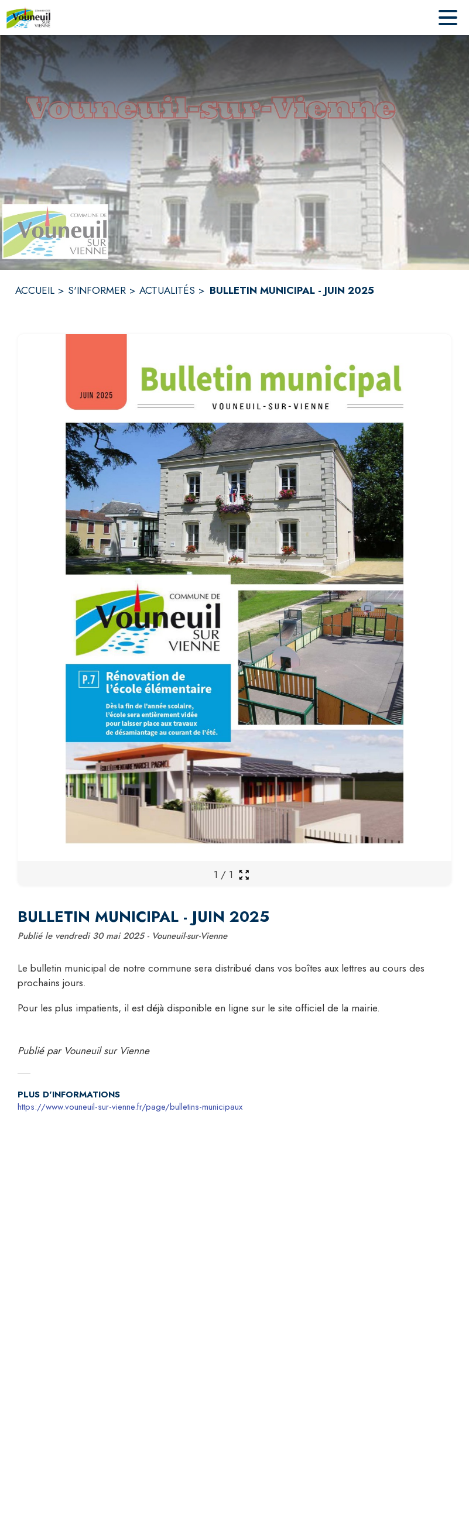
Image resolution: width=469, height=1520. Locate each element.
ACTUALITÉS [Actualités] (167, 290)
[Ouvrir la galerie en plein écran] (244, 875)
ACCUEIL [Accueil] (34, 290)
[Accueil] (28, 17)
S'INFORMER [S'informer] (97, 290)
